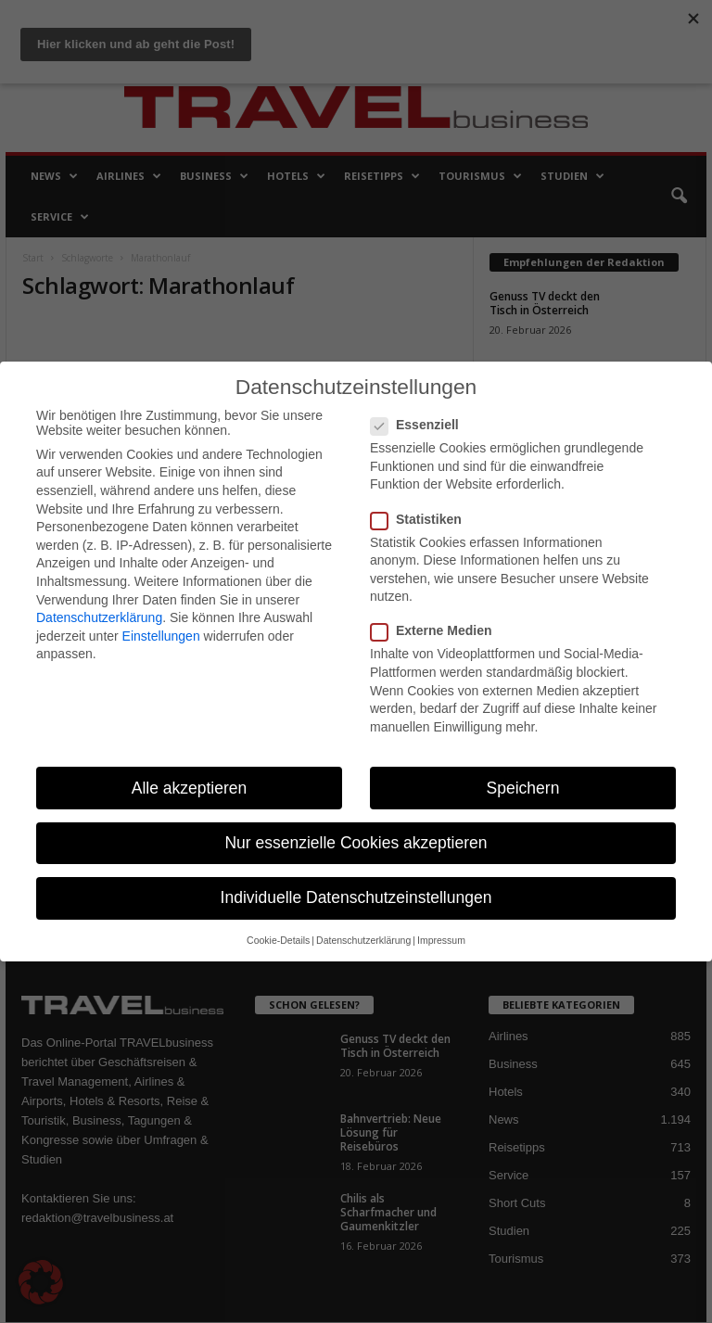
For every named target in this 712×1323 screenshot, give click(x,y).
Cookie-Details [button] (278, 940)
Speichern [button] (523, 788)
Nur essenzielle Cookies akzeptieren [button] (355, 842)
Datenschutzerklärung (99, 617)
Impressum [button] (441, 940)
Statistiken (422, 519)
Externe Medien (436, 630)
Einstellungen (161, 636)
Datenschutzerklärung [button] (363, 940)
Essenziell (420, 424)
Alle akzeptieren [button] (190, 788)
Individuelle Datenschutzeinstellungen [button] (356, 897)
